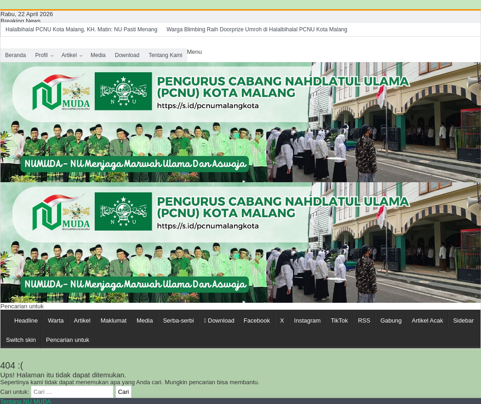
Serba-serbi (178, 320)
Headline (26, 320)
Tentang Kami (165, 55)
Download (127, 55)
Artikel (69, 55)
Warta (55, 320)
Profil (41, 55)
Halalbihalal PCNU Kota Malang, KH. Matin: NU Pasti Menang (81, 29)
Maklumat (113, 320)
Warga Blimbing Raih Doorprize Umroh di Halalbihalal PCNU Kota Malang (256, 29)
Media (98, 55)
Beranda (15, 55)
